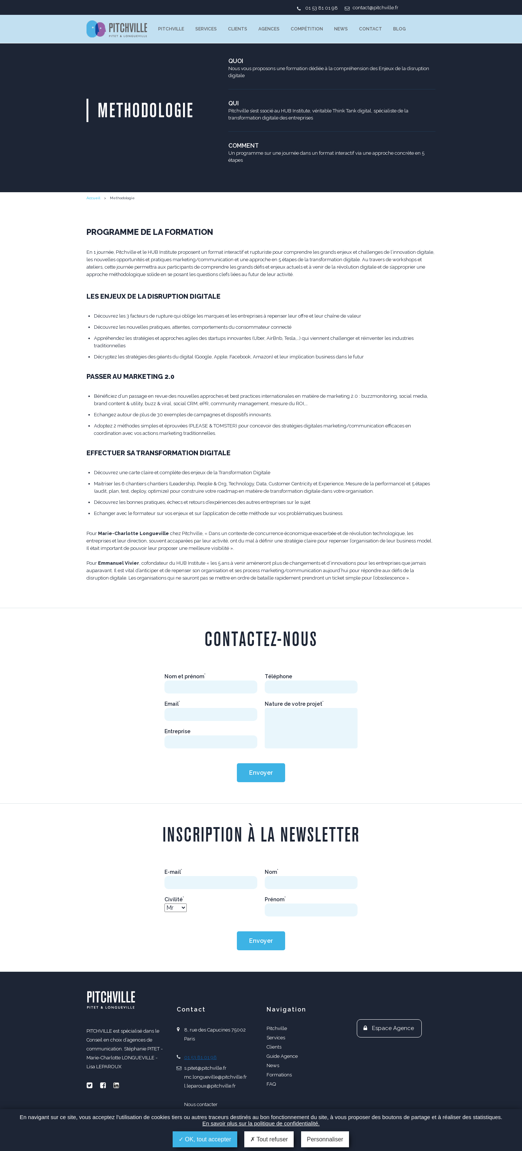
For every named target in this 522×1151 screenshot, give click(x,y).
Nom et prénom (185, 676)
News (341, 29)
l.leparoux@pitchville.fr (210, 1086)
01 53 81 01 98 (321, 8)
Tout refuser (269, 1139)
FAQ (271, 1084)
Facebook (103, 1085)
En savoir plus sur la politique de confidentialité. (261, 1123)
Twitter (89, 1085)
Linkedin (116, 1085)
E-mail (173, 872)
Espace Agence (393, 1028)
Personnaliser (325, 1139)
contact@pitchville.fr (375, 7)
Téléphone (278, 676)
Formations (279, 1075)
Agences (269, 29)
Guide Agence (282, 1056)
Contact (370, 29)
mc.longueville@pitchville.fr (215, 1077)
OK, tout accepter (205, 1139)
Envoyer (261, 772)
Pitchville (171, 29)
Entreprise (177, 731)
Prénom (275, 899)
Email (172, 704)
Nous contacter (201, 1104)
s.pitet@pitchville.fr (205, 1068)
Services (206, 29)
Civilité (174, 899)
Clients (237, 29)
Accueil (93, 198)
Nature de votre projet (294, 704)
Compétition (307, 29)
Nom (271, 872)
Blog (399, 29)
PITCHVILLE (117, 28)
